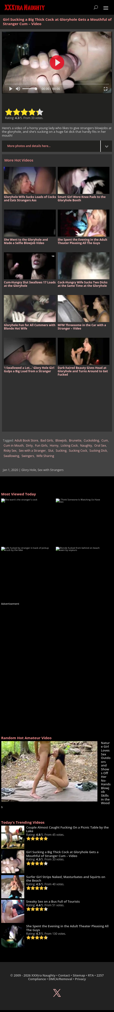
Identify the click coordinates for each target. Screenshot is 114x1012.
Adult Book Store (26, 440)
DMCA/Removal (60, 979)
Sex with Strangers (50, 470)
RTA (91, 975)
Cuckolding (91, 440)
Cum (104, 440)
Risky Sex (10, 451)
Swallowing (11, 456)
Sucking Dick (98, 451)
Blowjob (61, 440)
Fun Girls (41, 445)
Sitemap (79, 975)
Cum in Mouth (14, 445)
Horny (54, 445)
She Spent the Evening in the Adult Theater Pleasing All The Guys (67, 928)
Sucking (61, 451)
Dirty (29, 445)
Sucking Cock (78, 451)
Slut (50, 451)
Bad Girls (46, 440)
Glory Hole (28, 470)
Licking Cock (69, 445)
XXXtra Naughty (44, 975)
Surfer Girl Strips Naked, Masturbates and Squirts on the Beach (65, 879)
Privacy (80, 979)
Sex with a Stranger (32, 451)
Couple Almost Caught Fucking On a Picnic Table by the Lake (67, 829)
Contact (64, 975)
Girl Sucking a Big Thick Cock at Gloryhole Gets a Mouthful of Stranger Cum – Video (62, 854)
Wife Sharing (45, 456)
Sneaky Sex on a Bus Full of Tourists (53, 901)
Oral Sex (100, 445)
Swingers (27, 456)
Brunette (75, 440)
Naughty (86, 445)
